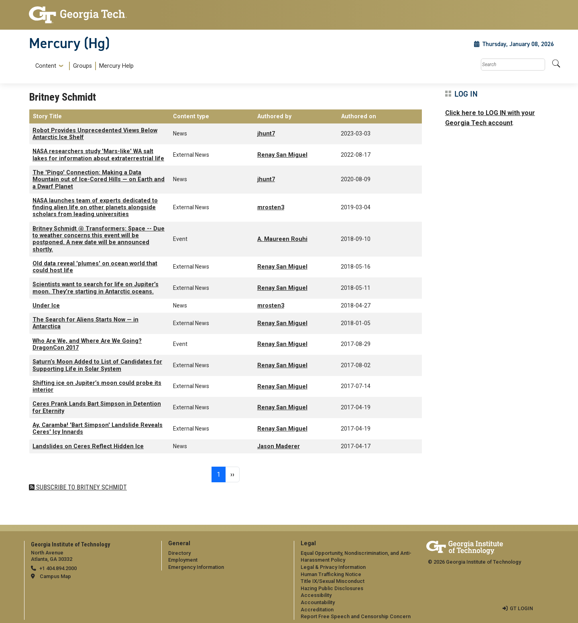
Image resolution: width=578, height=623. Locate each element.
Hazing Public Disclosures (332, 588)
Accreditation (317, 610)
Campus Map (55, 576)
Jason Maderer (278, 446)
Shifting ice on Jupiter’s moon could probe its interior (97, 386)
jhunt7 (266, 133)
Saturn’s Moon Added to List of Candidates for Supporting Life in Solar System (97, 365)
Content (45, 66)
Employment (182, 560)
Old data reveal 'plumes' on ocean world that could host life (95, 267)
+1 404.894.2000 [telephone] (58, 568)
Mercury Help (116, 66)
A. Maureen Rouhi (282, 239)
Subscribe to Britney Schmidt (81, 487)
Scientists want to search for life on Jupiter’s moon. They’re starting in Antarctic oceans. (96, 288)
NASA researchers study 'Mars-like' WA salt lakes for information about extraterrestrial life (98, 155)
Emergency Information (196, 567)
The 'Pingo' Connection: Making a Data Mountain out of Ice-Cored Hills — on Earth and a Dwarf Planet (99, 179)
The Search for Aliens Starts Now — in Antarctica (85, 323)
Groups (82, 66)
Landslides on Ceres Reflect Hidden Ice (88, 446)
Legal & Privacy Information (333, 567)
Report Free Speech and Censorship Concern (356, 616)
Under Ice (46, 305)
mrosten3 (270, 207)
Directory (179, 553)
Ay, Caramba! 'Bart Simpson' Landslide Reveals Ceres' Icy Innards (98, 428)
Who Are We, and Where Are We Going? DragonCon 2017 (87, 344)
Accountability (318, 602)
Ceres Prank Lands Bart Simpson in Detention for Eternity (97, 407)
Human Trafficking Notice (331, 574)
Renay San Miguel (282, 155)
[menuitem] (83, 66)
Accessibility (316, 595)
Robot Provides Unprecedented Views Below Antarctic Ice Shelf (95, 134)
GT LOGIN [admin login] (521, 608)
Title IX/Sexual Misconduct (332, 581)
